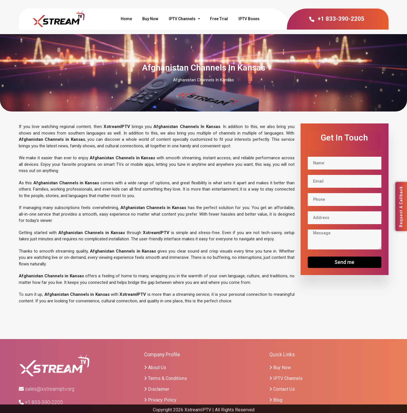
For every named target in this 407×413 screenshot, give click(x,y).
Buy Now (150, 18)
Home (126, 18)
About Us (155, 392)
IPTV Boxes (249, 18)
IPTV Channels (182, 18)
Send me (344, 262)
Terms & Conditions (165, 403)
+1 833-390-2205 (336, 18)
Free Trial (219, 18)
